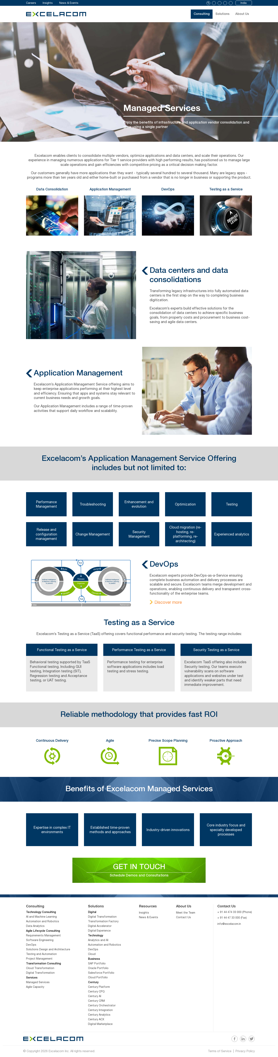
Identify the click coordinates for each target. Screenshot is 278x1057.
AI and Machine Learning (41, 918)
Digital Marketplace (100, 1026)
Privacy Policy (245, 1052)
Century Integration (100, 1012)
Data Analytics (35, 928)
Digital (92, 914)
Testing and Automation (41, 956)
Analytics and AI (98, 942)
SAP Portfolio (97, 965)
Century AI (94, 998)
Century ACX (96, 1021)
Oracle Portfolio (98, 970)
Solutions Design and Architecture (48, 951)
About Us (244, 14)
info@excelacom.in (229, 925)
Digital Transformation (40, 974)
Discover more (168, 602)
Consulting (191, 14)
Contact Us (183, 919)
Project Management (39, 960)
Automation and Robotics (42, 923)
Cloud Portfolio (98, 979)
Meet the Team (185, 914)
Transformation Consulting (43, 966)
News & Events (68, 2)
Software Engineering (39, 942)
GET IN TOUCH (139, 871)
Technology (95, 938)
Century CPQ (96, 993)
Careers (31, 2)
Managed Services (38, 984)
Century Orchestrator (102, 1007)
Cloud (92, 956)
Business (94, 961)
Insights (48, 2)
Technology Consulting (41, 914)
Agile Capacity (35, 989)
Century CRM (96, 1002)
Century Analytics (99, 1016)
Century (93, 984)
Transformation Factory (103, 923)
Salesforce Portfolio (101, 974)
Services (31, 980)
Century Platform (99, 989)
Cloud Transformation (40, 970)
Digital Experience (99, 932)
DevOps (31, 946)
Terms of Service (219, 1052)
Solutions (218, 14)
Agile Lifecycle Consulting (43, 933)
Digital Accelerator (100, 928)
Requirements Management (43, 937)
